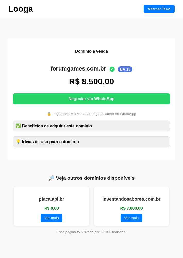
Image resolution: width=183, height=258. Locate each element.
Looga (20, 8)
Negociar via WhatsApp (92, 99)
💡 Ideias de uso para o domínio (47, 141)
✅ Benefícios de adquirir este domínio (54, 126)
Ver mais (51, 218)
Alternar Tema (159, 9)
